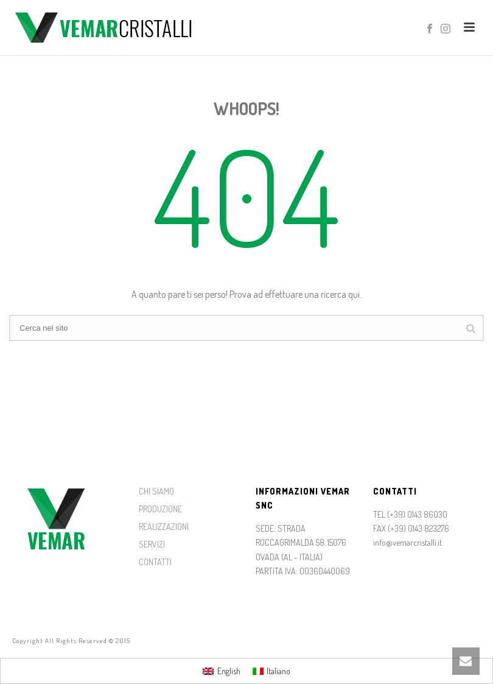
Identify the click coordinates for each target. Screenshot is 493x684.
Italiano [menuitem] (278, 671)
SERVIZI (152, 544)
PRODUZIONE (160, 509)
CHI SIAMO (156, 491)
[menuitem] (221, 671)
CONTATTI (155, 562)
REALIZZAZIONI (164, 526)
